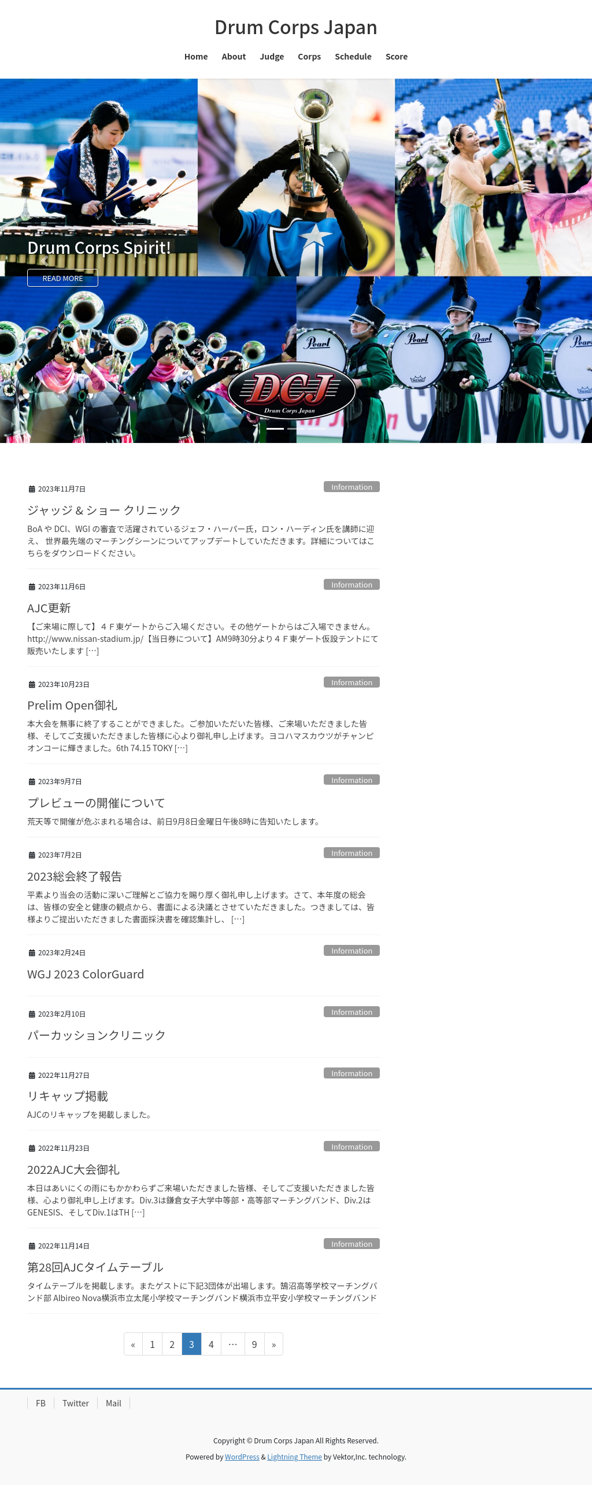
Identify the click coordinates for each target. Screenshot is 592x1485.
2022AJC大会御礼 (73, 1169)
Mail (113, 1403)
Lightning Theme (294, 1456)
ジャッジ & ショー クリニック (104, 509)
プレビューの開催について (96, 802)
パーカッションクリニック (96, 1034)
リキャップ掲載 (67, 1095)
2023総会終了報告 (74, 875)
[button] (44, 261)
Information (351, 486)
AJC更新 (49, 607)
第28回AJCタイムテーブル (95, 1266)
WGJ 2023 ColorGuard (86, 973)
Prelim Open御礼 (72, 704)
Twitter (75, 1403)
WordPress (242, 1456)
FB (41, 1403)
